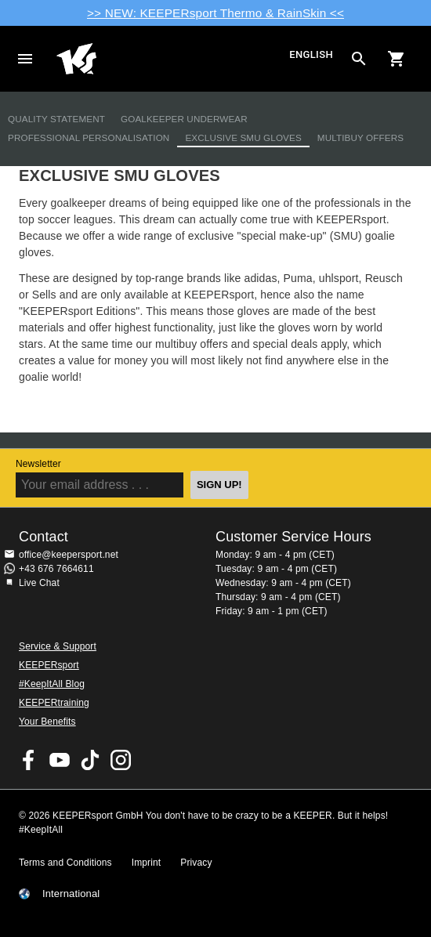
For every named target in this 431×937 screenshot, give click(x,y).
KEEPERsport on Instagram (120, 760)
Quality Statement (56, 119)
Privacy (196, 862)
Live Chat (39, 582)
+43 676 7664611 (56, 568)
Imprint (146, 862)
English (311, 55)
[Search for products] (359, 58)
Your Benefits (47, 721)
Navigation (25, 59)
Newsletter (38, 463)
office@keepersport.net (68, 554)
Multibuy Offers (360, 137)
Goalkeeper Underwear (184, 119)
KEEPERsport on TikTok (90, 760)
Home (170, 58)
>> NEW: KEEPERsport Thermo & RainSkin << (215, 13)
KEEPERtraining (54, 702)
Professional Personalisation (88, 137)
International (71, 893)
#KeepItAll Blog (52, 683)
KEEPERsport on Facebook (29, 760)
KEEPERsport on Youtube (59, 760)
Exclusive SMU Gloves (243, 137)
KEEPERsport (49, 665)
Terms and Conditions (65, 862)
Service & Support (57, 646)
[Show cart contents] (396, 58)
